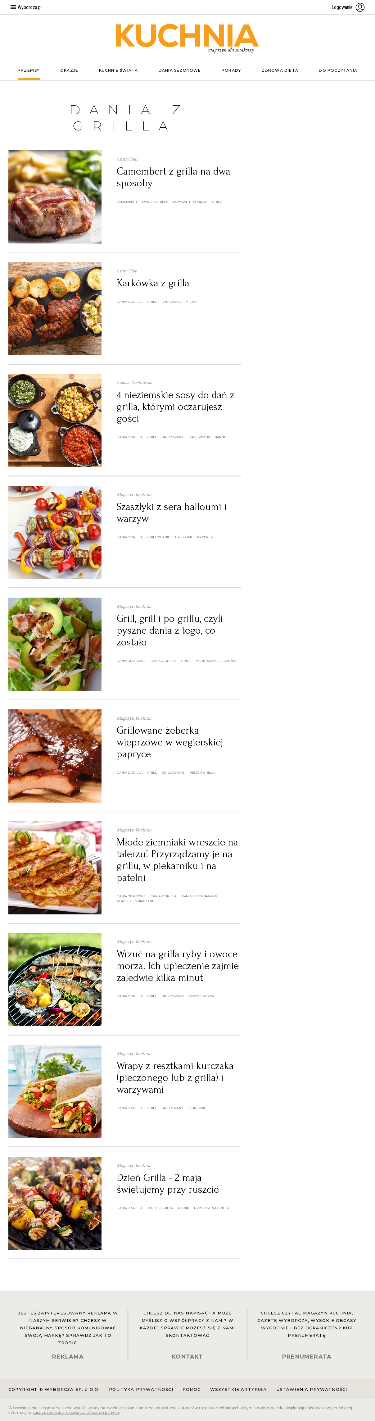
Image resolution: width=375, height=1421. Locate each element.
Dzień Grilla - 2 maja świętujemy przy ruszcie (168, 1183)
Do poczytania (338, 70)
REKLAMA (68, 1356)
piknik (183, 1208)
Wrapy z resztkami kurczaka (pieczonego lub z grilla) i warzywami (175, 1077)
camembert (127, 202)
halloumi (183, 537)
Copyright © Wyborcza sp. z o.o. (54, 1389)
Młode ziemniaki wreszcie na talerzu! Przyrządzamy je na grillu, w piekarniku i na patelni (177, 859)
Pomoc (192, 1389)
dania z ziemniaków (199, 896)
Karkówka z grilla (153, 283)
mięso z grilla (202, 773)
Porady (231, 70)
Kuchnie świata (118, 70)
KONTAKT (187, 1356)
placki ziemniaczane (135, 901)
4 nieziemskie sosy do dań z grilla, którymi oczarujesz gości (175, 406)
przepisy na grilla (211, 1208)
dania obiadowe (131, 661)
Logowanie (348, 7)
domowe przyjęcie (190, 202)
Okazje (69, 70)
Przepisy (29, 70)
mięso (191, 302)
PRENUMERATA (307, 1356)
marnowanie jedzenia (216, 661)
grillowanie (173, 437)
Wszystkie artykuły (238, 1389)
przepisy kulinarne (207, 437)
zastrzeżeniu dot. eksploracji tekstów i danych (76, 1412)
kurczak (197, 1108)
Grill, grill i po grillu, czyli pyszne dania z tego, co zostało (170, 630)
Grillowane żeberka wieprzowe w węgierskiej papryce (170, 742)
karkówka (171, 302)
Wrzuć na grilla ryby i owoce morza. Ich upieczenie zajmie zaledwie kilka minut (178, 965)
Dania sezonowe (180, 70)
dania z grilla (155, 202)
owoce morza (201, 996)
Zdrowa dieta (280, 70)
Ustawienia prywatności (312, 1389)
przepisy (205, 537)
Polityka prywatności (141, 1389)
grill (217, 202)
